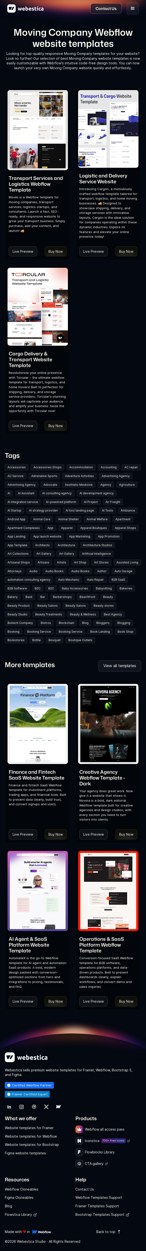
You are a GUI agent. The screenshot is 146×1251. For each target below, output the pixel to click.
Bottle (36, 640)
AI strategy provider (43, 510)
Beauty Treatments (48, 614)
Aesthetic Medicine (79, 485)
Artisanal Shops (19, 562)
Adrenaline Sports (44, 476)
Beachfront (87, 597)
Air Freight (112, 502)
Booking (13, 631)
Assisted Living (127, 562)
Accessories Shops (47, 467)
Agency (105, 485)
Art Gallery (43, 553)
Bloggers (103, 623)
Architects (42, 545)
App (50, 528)
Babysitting (104, 588)
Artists (61, 562)
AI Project (91, 502)
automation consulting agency (29, 579)
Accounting (109, 467)
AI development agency (97, 493)
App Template (17, 545)
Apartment (122, 519)
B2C (38, 588)
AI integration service (23, 502)
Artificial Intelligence (96, 553)
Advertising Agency (116, 476)
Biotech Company (20, 623)
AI (9, 493)
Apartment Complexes (24, 528)
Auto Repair (95, 579)
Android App (16, 519)
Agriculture (127, 485)
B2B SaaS (118, 579)
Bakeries (126, 588)
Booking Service (39, 631)
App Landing (16, 536)
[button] (133, 8)
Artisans (43, 562)
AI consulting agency (57, 493)
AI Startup (14, 510)
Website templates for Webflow (31, 1136)
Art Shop (80, 562)
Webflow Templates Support (98, 1197)
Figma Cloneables (19, 1197)
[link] (38, 184)
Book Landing (100, 631)
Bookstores (16, 640)
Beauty (108, 597)
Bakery (13, 597)
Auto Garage (123, 571)
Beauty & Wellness (83, 614)
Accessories (17, 467)
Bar (42, 597)
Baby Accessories (75, 588)
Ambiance (128, 510)
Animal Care (41, 519)
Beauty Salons (47, 605)
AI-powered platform (61, 502)
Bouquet (55, 640)
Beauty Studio (17, 614)
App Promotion (109, 536)
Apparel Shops (125, 528)
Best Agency (113, 614)
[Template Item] (38, 130)
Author (102, 571)
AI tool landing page (80, 510)
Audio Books (54, 571)
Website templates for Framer (29, 1128)
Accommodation (81, 467)
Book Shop (125, 631)
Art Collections (18, 553)
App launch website (47, 536)
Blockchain (66, 623)
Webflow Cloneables (21, 1189)
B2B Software (17, 588)
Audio (33, 571)
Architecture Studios (97, 545)
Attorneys (15, 571)
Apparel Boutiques (93, 528)
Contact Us (84, 1189)
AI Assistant (26, 493)
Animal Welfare (97, 519)
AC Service (16, 476)
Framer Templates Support (97, 1206)
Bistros (46, 623)
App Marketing (79, 536)
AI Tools (107, 510)
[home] (25, 8)
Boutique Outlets (80, 640)
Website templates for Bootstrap (32, 1144)
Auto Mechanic (68, 579)
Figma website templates (25, 1153)
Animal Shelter (68, 519)
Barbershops (62, 597)
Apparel (67, 528)
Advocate (50, 485)
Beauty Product (19, 605)
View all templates (119, 665)
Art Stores (101, 562)
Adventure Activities (79, 476)
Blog (85, 623)
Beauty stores (104, 605)
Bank (28, 597)
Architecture (66, 545)
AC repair (131, 467)
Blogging (123, 623)
